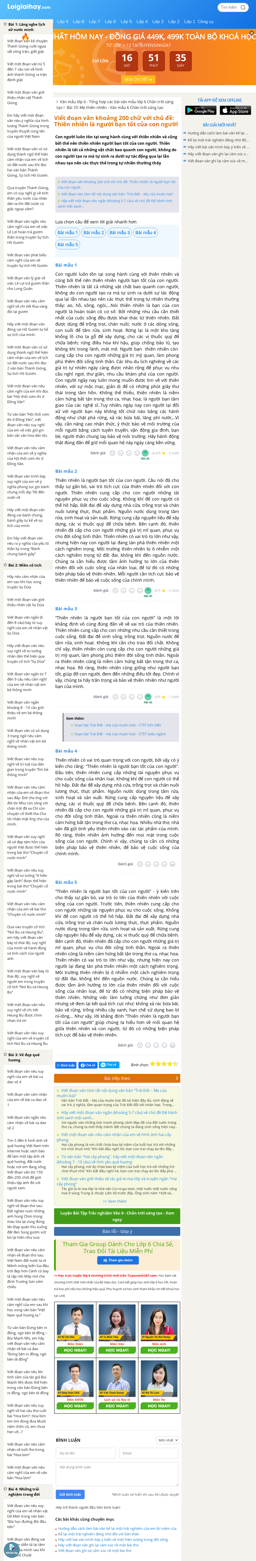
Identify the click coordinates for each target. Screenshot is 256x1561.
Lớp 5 (126, 21)
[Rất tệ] (112, 453)
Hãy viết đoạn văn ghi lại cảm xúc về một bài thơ (98, 1545)
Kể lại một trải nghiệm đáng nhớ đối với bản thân (98, 1533)
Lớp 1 (189, 21)
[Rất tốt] (145, 453)
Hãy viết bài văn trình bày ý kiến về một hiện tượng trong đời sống (113, 1539)
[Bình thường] (129, 453)
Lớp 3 (158, 21)
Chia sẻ (88, 1065)
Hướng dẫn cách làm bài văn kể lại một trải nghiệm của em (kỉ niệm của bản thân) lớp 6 (117, 1528)
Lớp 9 (63, 21)
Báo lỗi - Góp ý (117, 1231)
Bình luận (66, 1065)
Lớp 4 (142, 21)
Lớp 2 (174, 21)
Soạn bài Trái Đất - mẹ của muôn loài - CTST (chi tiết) (118, 725)
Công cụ (205, 21)
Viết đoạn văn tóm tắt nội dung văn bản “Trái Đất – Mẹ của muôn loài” (117, 194)
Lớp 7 (94, 21)
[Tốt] (137, 453)
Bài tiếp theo (141, 1078)
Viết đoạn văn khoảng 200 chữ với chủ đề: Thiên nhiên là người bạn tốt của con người (116, 121)
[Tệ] (121, 453)
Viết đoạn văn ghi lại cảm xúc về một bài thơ (94, 1550)
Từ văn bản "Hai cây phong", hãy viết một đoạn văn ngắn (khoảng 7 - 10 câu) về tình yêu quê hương (110, 1159)
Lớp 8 (78, 21)
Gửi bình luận (70, 1494)
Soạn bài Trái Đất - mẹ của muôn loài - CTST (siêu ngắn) (120, 733)
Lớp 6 (110, 21)
